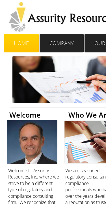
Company (61, 43)
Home (21, 43)
